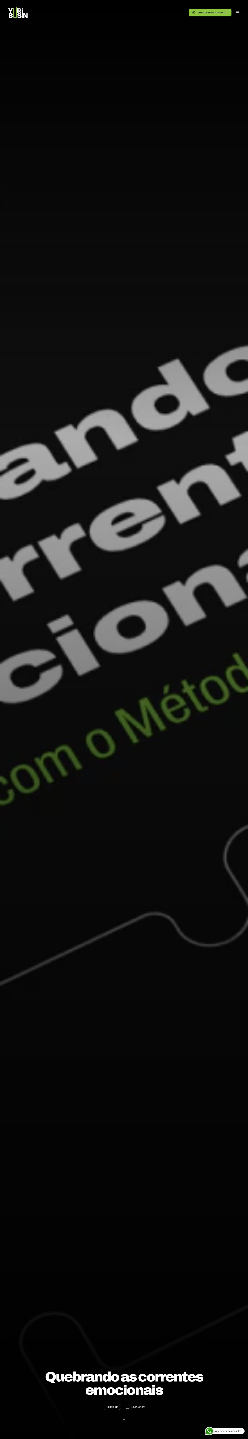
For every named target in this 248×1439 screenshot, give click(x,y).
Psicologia (112, 1406)
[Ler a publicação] (124, 1419)
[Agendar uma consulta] (225, 1431)
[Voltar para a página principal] (18, 12)
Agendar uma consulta (210, 12)
